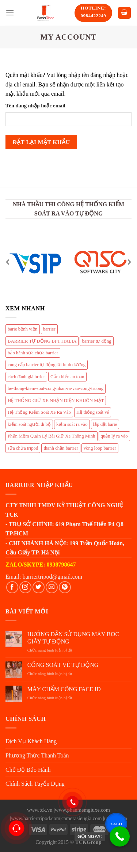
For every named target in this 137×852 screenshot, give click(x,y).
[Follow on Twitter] (39, 587)
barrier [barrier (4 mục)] (49, 329)
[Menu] (9, 13)
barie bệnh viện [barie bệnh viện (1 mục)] (23, 329)
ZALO (116, 823)
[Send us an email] (52, 587)
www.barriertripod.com (35, 818)
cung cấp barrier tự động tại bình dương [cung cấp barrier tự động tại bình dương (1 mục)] (46, 364)
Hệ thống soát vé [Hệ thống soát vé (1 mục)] (92, 412)
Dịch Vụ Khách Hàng (31, 741)
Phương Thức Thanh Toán (37, 755)
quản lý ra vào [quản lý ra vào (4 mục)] (114, 436)
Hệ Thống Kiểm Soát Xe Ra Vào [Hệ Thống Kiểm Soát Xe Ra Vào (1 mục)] (39, 412)
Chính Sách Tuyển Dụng (35, 784)
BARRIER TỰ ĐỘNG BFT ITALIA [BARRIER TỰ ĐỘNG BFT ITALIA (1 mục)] (42, 341)
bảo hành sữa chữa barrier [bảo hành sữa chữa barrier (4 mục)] (33, 352)
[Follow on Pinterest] (65, 587)
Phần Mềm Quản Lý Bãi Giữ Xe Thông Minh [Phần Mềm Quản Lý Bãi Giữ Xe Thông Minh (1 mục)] (51, 436)
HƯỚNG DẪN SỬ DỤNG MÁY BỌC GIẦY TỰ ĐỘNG (73, 637)
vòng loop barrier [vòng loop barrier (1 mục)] (100, 448)
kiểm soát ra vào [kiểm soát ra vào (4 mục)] (72, 424)
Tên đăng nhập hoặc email (35, 105)
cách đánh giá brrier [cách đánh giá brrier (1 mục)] (26, 376)
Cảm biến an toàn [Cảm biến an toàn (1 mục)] (67, 376)
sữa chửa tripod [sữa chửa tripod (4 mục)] (23, 448)
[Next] (129, 262)
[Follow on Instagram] (25, 587)
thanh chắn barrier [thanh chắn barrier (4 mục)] (60, 448)
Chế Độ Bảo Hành (28, 770)
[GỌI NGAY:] (120, 836)
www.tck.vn (39, 810)
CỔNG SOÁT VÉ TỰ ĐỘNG (62, 665)
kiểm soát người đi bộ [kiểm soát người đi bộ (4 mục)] (29, 424)
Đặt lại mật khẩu (41, 142)
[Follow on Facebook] (12, 587)
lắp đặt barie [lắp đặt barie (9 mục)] (105, 424)
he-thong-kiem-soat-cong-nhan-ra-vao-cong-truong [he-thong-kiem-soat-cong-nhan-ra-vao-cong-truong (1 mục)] (55, 388)
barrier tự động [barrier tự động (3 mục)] (96, 341)
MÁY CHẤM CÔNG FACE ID (64, 689)
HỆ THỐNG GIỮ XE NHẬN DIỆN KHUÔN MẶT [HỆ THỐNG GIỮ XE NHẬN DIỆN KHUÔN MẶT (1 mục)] (56, 400)
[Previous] (8, 262)
